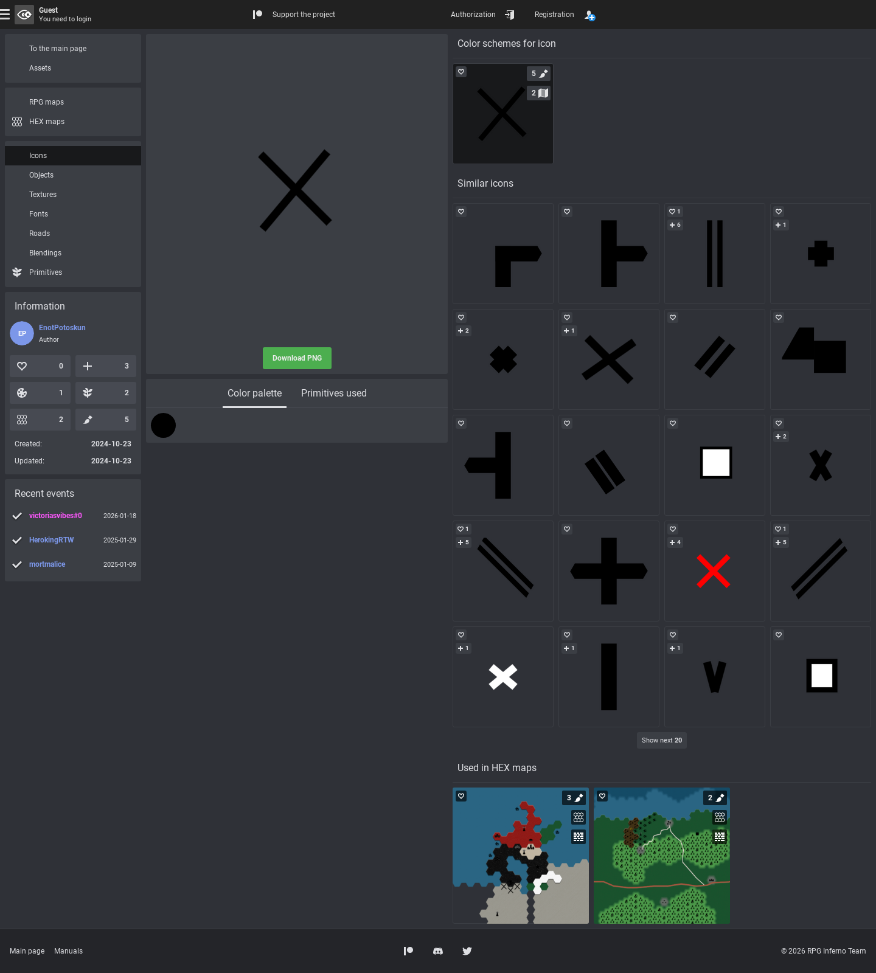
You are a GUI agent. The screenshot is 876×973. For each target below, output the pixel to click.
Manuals (68, 951)
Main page (27, 951)
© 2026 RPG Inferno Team (823, 951)
